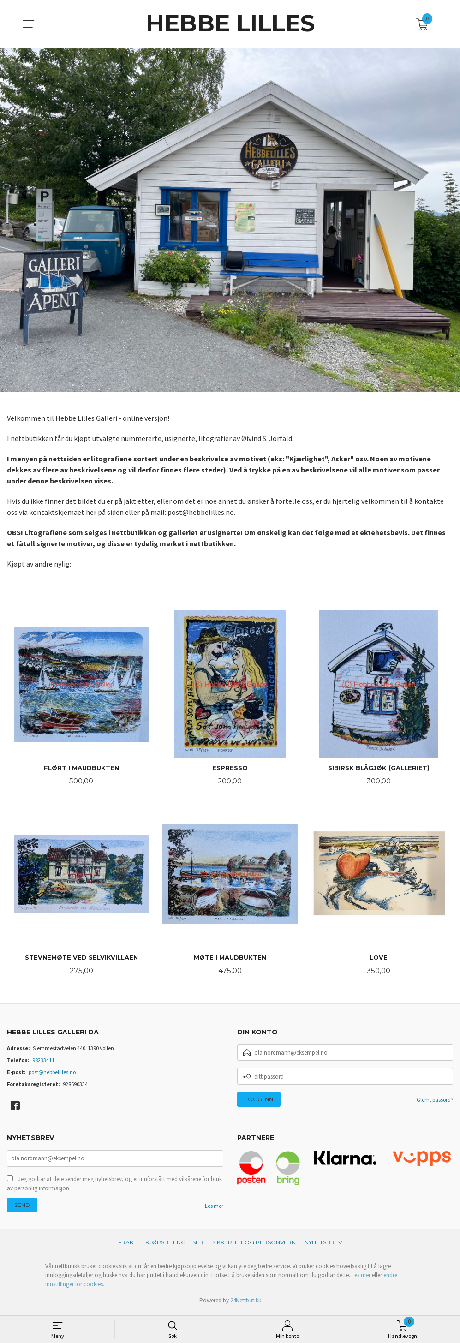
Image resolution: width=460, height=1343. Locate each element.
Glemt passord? (435, 1101)
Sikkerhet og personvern (254, 1245)
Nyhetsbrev (323, 1245)
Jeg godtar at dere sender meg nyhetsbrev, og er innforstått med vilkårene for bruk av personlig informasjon (114, 1186)
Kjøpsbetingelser (174, 1245)
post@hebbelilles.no (52, 1073)
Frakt (127, 1245)
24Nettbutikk (245, 1303)
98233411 (43, 1061)
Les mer (214, 1208)
